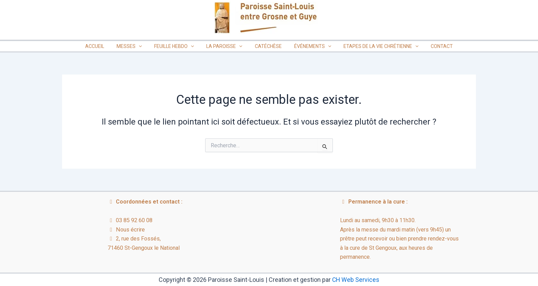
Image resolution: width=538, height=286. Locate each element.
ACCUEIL (104, 46)
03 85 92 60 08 (134, 220)
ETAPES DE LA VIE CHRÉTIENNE (374, 46)
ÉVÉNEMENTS (308, 46)
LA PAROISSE (225, 46)
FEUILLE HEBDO (178, 46)
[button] (145, 46)
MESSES (136, 46)
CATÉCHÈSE (266, 46)
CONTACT (432, 46)
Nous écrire (130, 229)
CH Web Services (356, 279)
